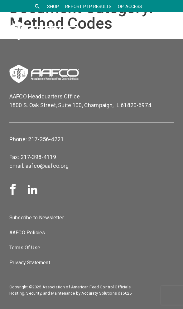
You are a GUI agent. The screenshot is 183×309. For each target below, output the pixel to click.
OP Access (130, 6)
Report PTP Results (88, 6)
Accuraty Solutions (99, 293)
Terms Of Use (24, 248)
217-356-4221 (46, 139)
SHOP (53, 6)
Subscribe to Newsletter (36, 218)
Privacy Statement (29, 263)
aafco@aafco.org (47, 165)
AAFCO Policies (27, 233)
